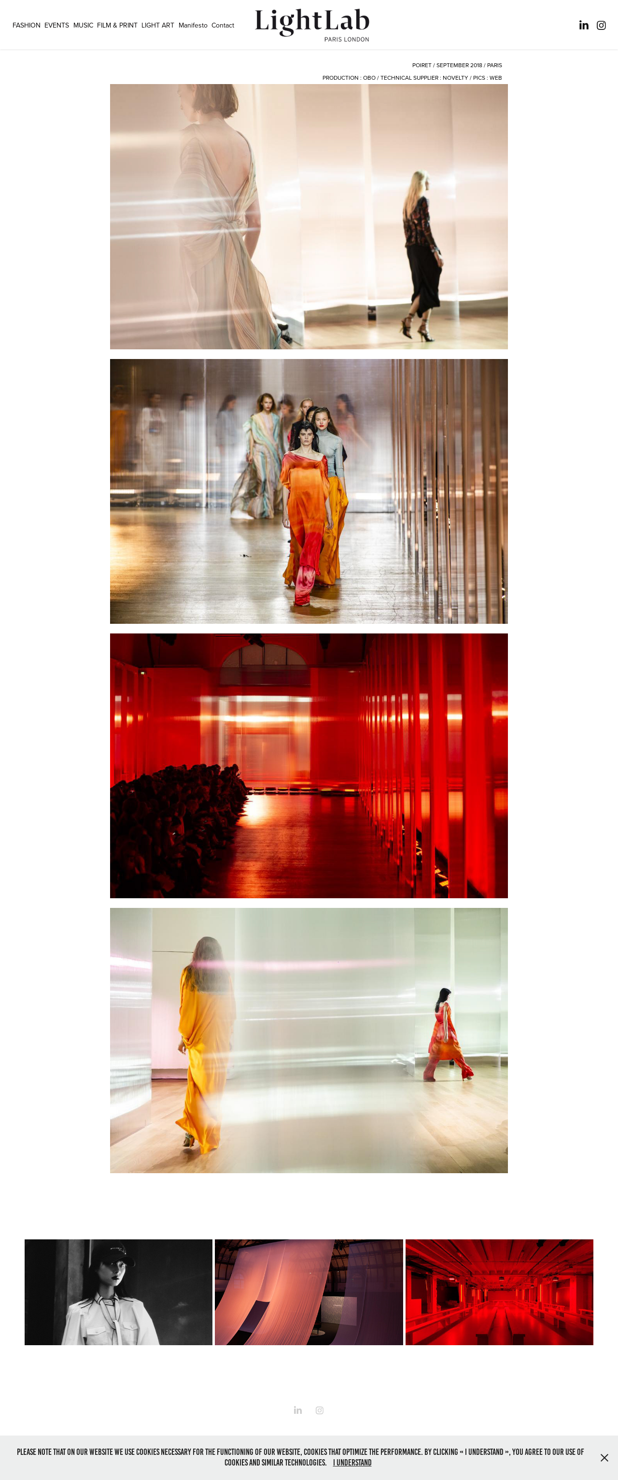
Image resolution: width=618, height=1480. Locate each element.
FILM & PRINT (117, 25)
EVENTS (56, 25)
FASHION (27, 25)
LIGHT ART (157, 25)
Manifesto (193, 25)
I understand (352, 1462)
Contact (222, 25)
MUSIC (83, 25)
